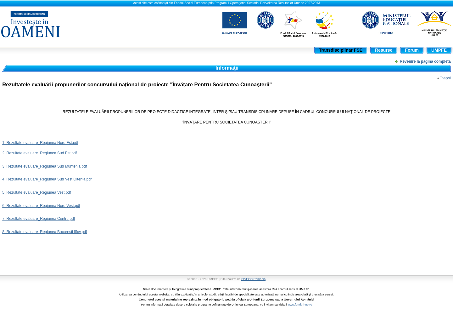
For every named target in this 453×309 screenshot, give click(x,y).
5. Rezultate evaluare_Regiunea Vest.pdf (36, 192)
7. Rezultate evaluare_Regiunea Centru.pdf (38, 218)
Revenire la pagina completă (425, 61)
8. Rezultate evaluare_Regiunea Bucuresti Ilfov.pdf (44, 232)
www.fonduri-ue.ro (300, 304)
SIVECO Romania (253, 279)
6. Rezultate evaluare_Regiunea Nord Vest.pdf (41, 205)
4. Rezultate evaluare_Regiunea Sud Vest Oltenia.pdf (47, 179)
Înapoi (445, 78)
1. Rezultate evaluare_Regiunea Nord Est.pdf (40, 142)
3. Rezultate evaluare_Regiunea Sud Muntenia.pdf (44, 166)
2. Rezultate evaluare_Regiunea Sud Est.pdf (39, 153)
